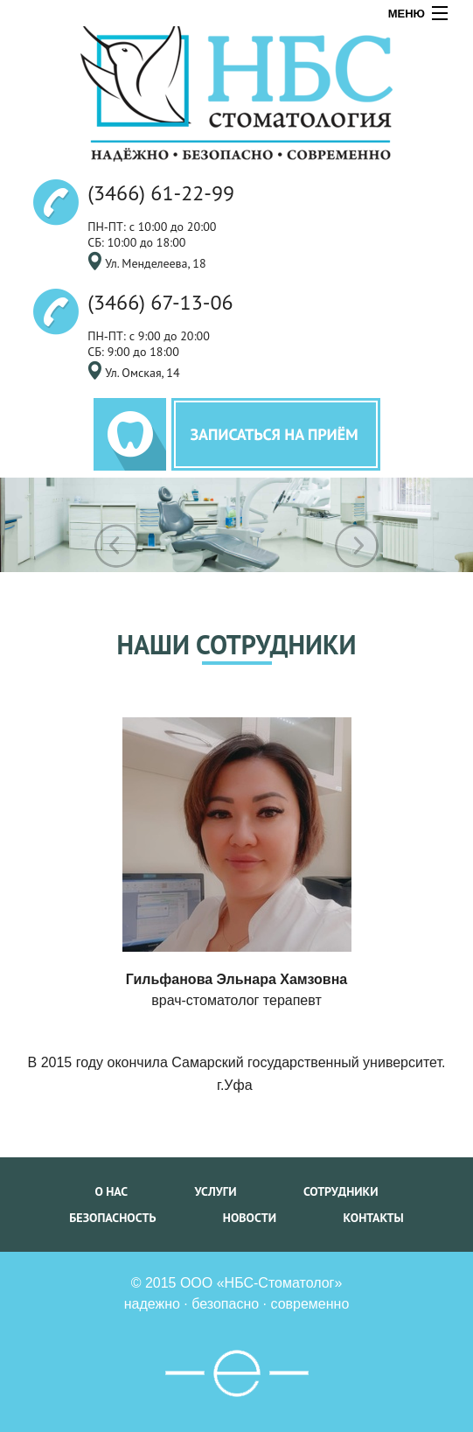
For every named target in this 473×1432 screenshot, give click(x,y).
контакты (373, 1218)
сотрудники (341, 1191)
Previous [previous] (116, 546)
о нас (111, 1191)
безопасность (112, 1218)
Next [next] (357, 546)
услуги (216, 1191)
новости (249, 1218)
